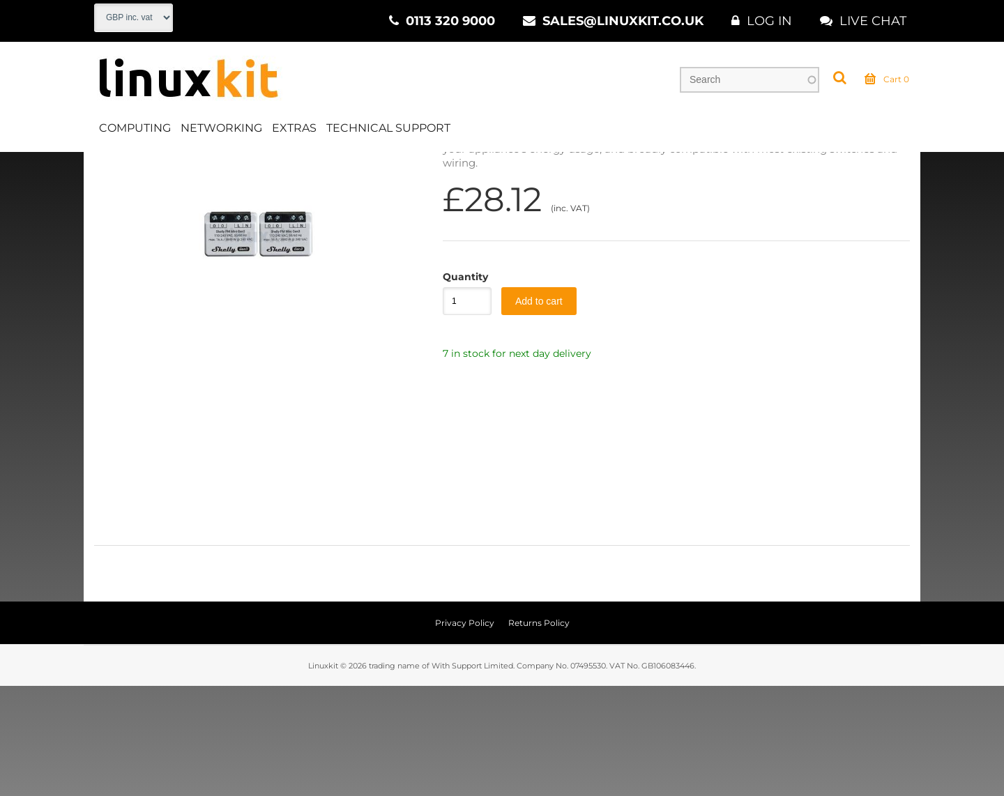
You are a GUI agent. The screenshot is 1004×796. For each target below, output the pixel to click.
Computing (135, 128)
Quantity (460, 387)
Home (109, 166)
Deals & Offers (178, 166)
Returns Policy (539, 733)
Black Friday (262, 166)
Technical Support (388, 128)
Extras (294, 128)
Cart (887, 79)
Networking (221, 128)
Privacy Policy (464, 733)
